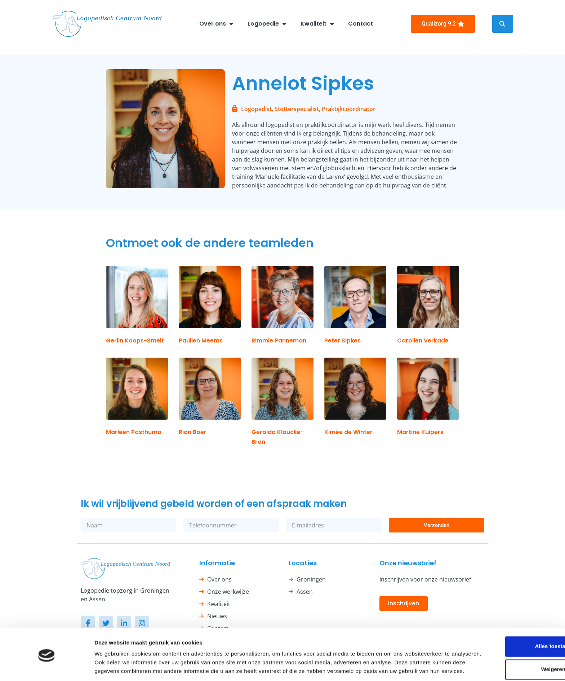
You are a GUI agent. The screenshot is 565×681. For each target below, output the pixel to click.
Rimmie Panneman (279, 340)
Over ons (216, 23)
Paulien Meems (201, 340)
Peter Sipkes (342, 340)
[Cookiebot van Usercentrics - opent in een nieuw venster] (46, 667)
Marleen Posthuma (133, 432)
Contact (360, 23)
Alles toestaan (504, 613)
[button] (502, 23)
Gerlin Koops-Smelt (135, 340)
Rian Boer (192, 432)
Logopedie (267, 23)
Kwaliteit (317, 23)
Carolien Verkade (423, 340)
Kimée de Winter (348, 432)
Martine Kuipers (420, 432)
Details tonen (111, 667)
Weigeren (505, 636)
